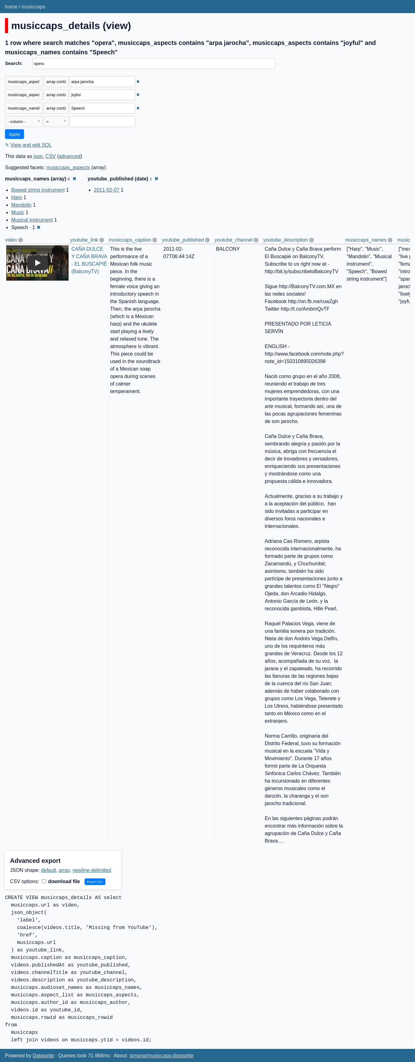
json (38, 156)
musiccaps (33, 6)
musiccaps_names (366, 240)
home (11, 6)
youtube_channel (234, 240)
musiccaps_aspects (68, 167)
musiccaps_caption (130, 240)
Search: (13, 63)
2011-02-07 (106, 190)
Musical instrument (32, 220)
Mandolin (21, 205)
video (11, 240)
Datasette (43, 1055)
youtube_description (285, 240)
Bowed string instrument (38, 190)
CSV (51, 156)
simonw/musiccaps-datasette (161, 1055)
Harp (16, 197)
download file (61, 881)
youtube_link (84, 240)
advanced (69, 156)
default (48, 870)
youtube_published (183, 240)
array (64, 870)
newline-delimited (92, 870)
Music (17, 212)
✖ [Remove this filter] (138, 81)
